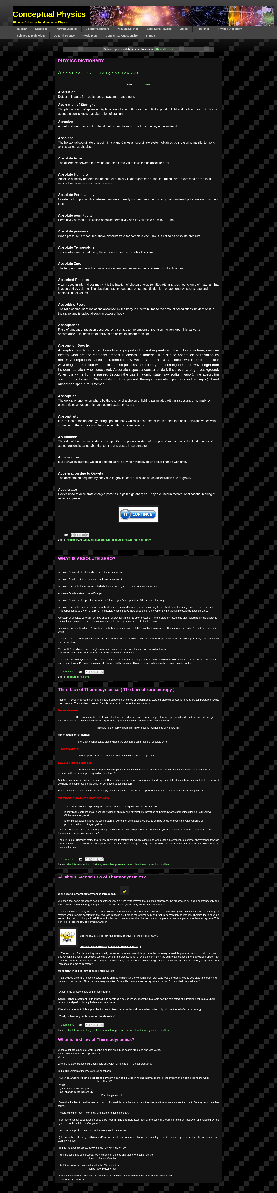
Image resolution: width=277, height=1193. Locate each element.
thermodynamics (149, 864)
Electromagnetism (97, 28)
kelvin (86, 676)
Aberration (72, 539)
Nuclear (22, 28)
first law (97, 864)
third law (164, 864)
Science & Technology (31, 35)
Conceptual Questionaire (122, 35)
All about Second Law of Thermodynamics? (102, 877)
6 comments (67, 859)
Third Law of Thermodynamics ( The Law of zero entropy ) (116, 689)
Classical (41, 28)
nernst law (108, 864)
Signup (150, 35)
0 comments (67, 671)
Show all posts (164, 49)
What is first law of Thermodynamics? (96, 1039)
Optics (184, 28)
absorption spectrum (139, 539)
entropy (87, 864)
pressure (120, 864)
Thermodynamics (66, 28)
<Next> (147, 85)
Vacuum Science (127, 28)
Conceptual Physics (49, 14)
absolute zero (119, 539)
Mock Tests (90, 35)
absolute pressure (100, 539)
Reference (203, 28)
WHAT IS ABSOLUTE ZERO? (86, 558)
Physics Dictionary (230, 28)
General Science (64, 35)
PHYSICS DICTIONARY (81, 60)
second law (132, 864)
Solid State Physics (159, 28)
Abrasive (84, 539)
